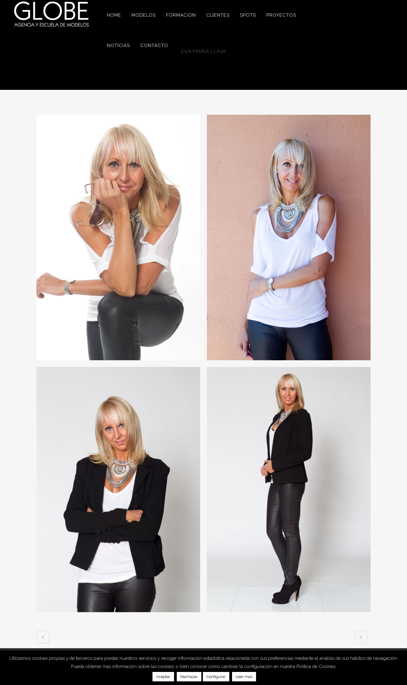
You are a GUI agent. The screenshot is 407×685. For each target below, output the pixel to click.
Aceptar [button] (163, 676)
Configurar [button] (216, 676)
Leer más (244, 676)
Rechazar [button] (189, 676)
